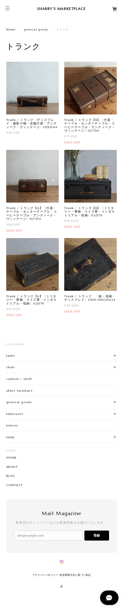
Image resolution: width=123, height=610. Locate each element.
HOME (11, 457)
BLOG (10, 476)
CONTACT (14, 485)
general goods (36, 29)
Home (11, 29)
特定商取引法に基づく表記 (75, 575)
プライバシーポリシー (45, 575)
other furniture (19, 390)
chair (10, 367)
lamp (10, 437)
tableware (15, 414)
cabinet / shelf (19, 379)
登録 (96, 535)
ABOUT (12, 467)
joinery (12, 425)
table (10, 355)
